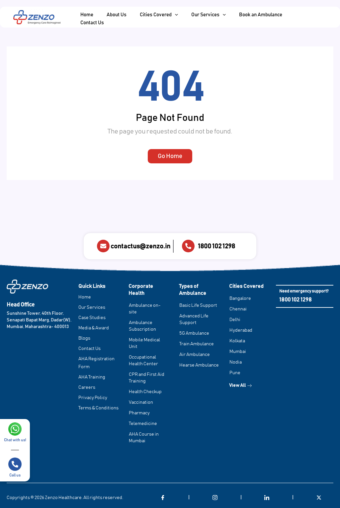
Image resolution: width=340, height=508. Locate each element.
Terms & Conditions (98, 408)
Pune (234, 373)
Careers (86, 387)
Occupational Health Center (143, 361)
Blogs (84, 338)
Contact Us (89, 349)
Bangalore (240, 298)
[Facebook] (163, 498)
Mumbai (237, 352)
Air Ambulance (194, 355)
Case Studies (92, 318)
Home (84, 297)
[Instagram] (215, 498)
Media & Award (93, 328)
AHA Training (91, 377)
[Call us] (15, 464)
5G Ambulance (194, 333)
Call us (15, 475)
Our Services (91, 307)
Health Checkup (145, 392)
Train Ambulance (196, 344)
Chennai (238, 309)
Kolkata (237, 341)
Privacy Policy (92, 398)
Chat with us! (15, 440)
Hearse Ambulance (199, 365)
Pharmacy (139, 413)
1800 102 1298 (216, 246)
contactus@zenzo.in (140, 246)
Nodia (235, 362)
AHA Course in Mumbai (144, 438)
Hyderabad (240, 330)
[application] (166, 17)
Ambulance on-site (145, 309)
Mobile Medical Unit (144, 343)
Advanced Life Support (194, 319)
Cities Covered (246, 286)
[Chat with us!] (15, 429)
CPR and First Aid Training (146, 378)
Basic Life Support (198, 305)
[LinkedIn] (267, 498)
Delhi (234, 320)
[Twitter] (319, 498)
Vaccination (141, 402)
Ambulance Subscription (142, 326)
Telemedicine (143, 424)
